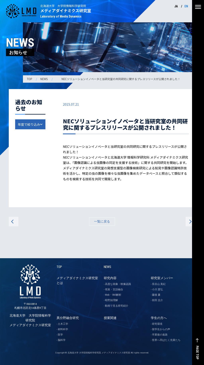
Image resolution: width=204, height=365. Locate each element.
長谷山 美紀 (159, 284)
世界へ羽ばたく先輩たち (166, 340)
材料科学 (63, 329)
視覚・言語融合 (114, 289)
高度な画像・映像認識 (118, 284)
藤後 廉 (156, 294)
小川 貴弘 (157, 289)
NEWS (45, 79)
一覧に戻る (102, 221)
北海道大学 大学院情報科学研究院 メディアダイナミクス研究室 (30, 304)
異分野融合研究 (68, 318)
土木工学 (63, 323)
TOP (30, 79)
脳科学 (62, 340)
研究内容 (110, 278)
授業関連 (110, 318)
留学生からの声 (161, 329)
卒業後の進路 (160, 334)
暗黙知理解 (111, 300)
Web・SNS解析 (113, 294)
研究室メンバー (162, 278)
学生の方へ (159, 318)
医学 (60, 334)
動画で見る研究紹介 (116, 305)
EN (186, 6)
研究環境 (157, 323)
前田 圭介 (157, 300)
